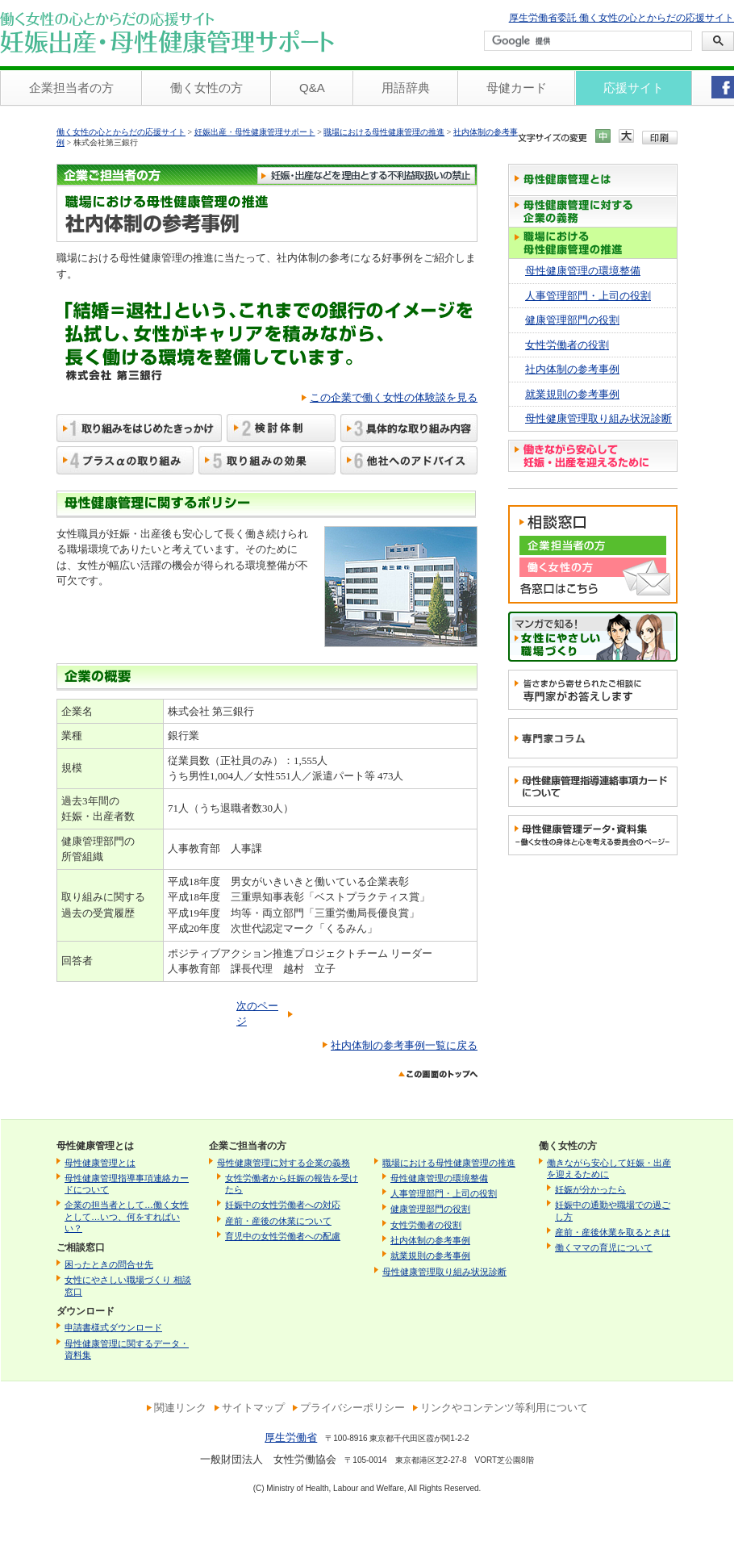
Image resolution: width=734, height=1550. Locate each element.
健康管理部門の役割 (572, 320)
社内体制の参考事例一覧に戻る (404, 1045)
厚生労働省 (291, 1437)
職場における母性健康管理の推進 (383, 131)
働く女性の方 (206, 87)
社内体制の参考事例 (572, 369)
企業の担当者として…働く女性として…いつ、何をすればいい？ (127, 1216)
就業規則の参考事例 (572, 394)
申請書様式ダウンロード (113, 1327)
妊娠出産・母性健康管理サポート (254, 131)
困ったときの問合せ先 (109, 1264)
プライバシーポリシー (352, 1408)
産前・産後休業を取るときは (612, 1232)
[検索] (586, 41)
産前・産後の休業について (278, 1221)
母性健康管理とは (100, 1163)
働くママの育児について (604, 1247)
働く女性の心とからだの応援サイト (121, 131)
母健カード (516, 87)
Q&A (312, 87)
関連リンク (180, 1408)
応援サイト (633, 87)
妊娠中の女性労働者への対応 (282, 1205)
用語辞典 (406, 87)
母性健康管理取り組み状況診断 (598, 418)
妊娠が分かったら (590, 1189)
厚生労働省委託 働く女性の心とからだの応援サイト (621, 17)
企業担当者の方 (71, 87)
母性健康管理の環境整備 (582, 271)
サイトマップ (253, 1408)
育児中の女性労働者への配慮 (282, 1236)
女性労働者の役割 (567, 345)
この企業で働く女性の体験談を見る (394, 397)
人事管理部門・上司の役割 (588, 296)
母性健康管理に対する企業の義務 (283, 1163)
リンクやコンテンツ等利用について (504, 1408)
